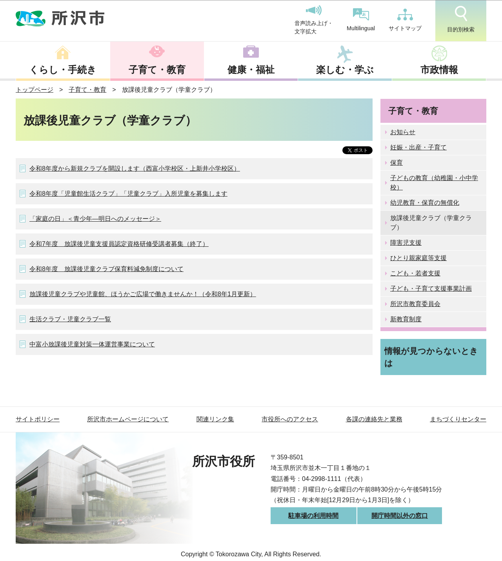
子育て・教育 (157, 69)
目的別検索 (461, 19)
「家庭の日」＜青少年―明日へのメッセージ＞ (95, 218)
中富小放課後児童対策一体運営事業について (92, 344)
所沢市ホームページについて (128, 419)
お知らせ (402, 132)
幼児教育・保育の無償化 (424, 202)
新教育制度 (406, 319)
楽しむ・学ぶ (345, 69)
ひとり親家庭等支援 (418, 258)
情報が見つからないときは (431, 357)
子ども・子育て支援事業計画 (431, 288)
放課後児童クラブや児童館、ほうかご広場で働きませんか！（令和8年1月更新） (142, 294)
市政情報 (439, 69)
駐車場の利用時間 (313, 515)
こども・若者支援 (415, 273)
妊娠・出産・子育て (418, 147)
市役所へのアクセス (290, 419)
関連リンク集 (215, 419)
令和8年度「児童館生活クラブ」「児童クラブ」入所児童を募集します (128, 193)
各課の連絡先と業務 (374, 419)
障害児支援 (406, 242)
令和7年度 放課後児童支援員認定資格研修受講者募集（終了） (119, 243)
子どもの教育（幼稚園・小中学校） (434, 183)
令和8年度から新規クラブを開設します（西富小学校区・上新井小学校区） (134, 168)
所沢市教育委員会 (415, 304)
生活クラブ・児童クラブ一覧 (70, 319)
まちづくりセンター (458, 419)
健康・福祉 (251, 69)
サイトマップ (405, 20)
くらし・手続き (62, 69)
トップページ (34, 89)
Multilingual (361, 19)
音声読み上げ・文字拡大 (314, 20)
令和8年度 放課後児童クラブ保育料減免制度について (106, 269)
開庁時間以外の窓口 (399, 515)
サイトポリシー (38, 419)
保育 (396, 162)
